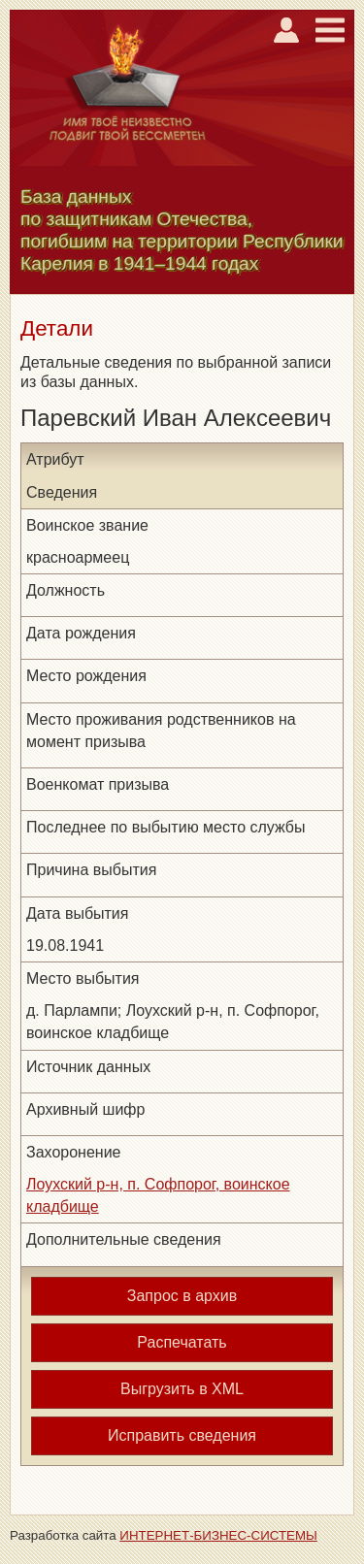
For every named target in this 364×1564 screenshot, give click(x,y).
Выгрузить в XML (182, 1389)
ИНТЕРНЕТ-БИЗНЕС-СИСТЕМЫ (218, 1535)
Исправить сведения (182, 1435)
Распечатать (181, 1342)
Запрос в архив (182, 1295)
